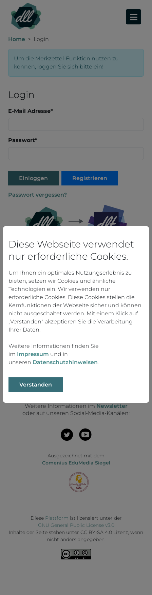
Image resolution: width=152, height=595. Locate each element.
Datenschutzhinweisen (65, 362)
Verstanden (35, 384)
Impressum (33, 354)
